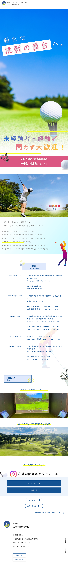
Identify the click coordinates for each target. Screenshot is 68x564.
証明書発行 (19, 559)
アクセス (32, 500)
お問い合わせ (32, 506)
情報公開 (19, 555)
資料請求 (34, 490)
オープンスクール (34, 483)
